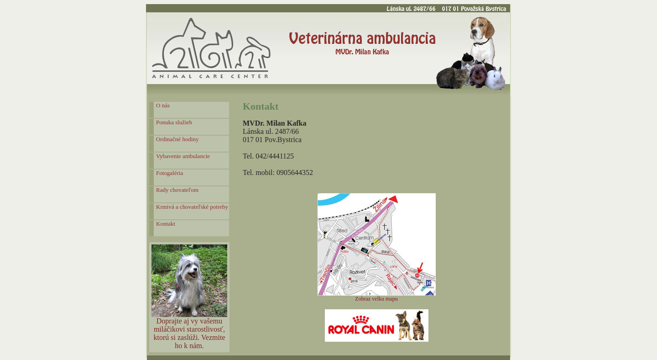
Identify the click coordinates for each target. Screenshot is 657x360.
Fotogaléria (169, 172)
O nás (163, 105)
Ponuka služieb (174, 122)
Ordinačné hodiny (177, 139)
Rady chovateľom (177, 189)
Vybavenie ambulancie (183, 156)
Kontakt (165, 223)
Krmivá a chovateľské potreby (192, 206)
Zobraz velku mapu (376, 299)
